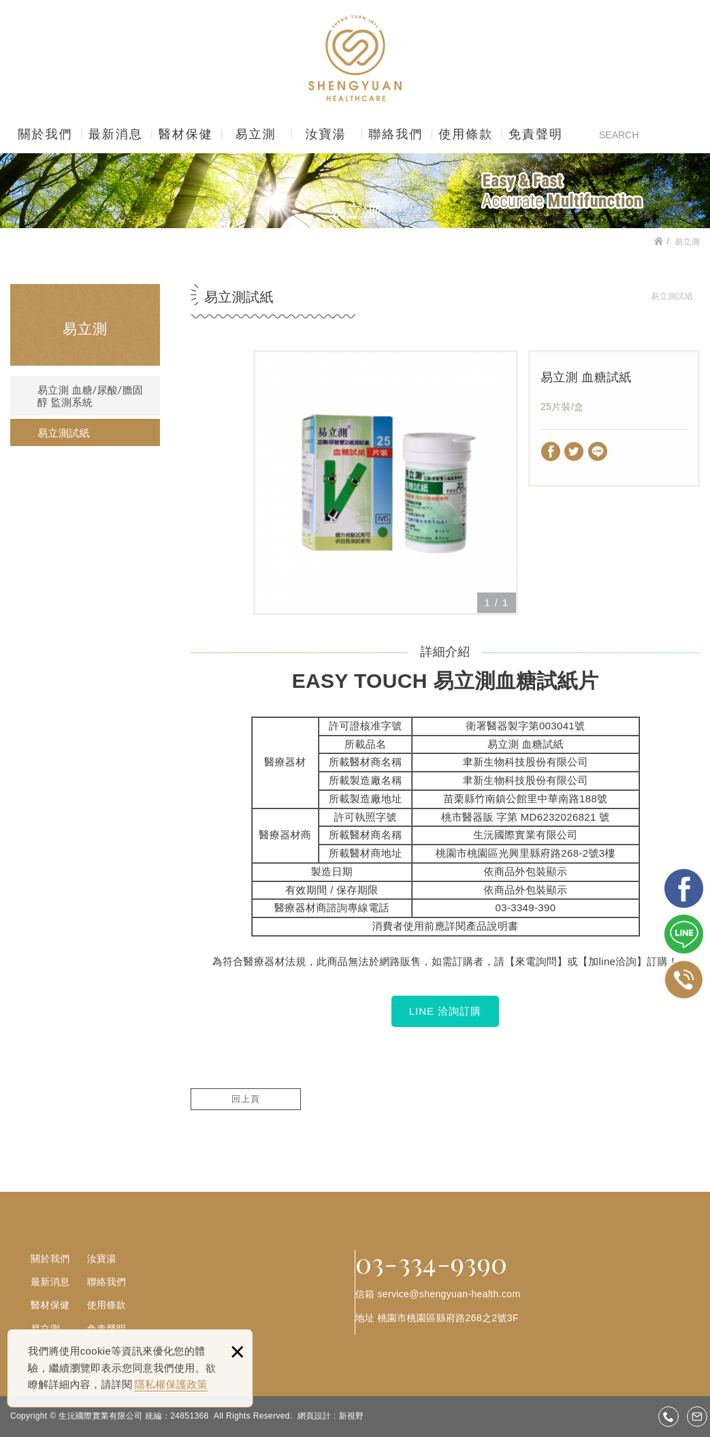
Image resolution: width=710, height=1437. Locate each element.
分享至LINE (598, 451)
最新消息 (115, 134)
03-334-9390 (431, 1262)
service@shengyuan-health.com (448, 1294)
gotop (681, 1384)
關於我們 (45, 134)
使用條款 (465, 134)
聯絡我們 (395, 134)
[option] (385, 482)
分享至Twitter (574, 451)
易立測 (256, 134)
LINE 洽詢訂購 (445, 1011)
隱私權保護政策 (171, 1384)
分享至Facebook (551, 451)
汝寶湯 (325, 134)
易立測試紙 (63, 433)
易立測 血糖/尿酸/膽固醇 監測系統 (90, 396)
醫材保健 (186, 134)
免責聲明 (536, 134)
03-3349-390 (525, 907)
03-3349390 (668, 1416)
